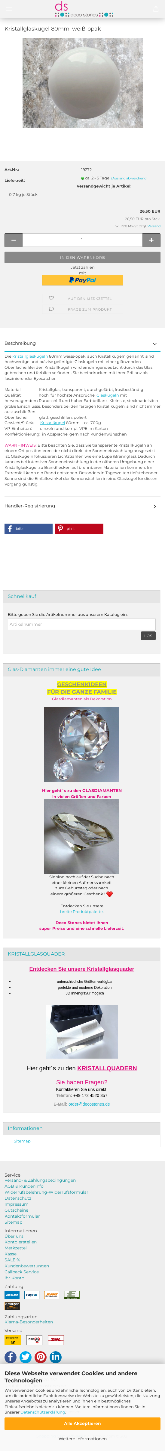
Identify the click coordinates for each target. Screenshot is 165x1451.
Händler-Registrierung (30, 506)
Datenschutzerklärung (42, 1412)
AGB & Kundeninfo (24, 1186)
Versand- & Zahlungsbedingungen (40, 1180)
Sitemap (22, 1141)
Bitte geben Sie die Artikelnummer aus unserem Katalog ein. (68, 614)
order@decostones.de (89, 1104)
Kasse (11, 1254)
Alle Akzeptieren (82, 1423)
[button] (29, 529)
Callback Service (22, 1272)
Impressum (17, 1204)
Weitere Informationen (83, 1438)
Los (148, 636)
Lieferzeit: (15, 180)
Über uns (14, 1236)
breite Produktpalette (81, 911)
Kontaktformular (22, 1216)
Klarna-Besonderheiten (29, 1322)
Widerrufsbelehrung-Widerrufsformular (46, 1192)
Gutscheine (16, 1210)
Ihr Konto (14, 1278)
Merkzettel (16, 1248)
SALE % (12, 1260)
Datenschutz (18, 1198)
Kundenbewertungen (27, 1266)
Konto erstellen (21, 1242)
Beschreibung (20, 343)
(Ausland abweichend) (129, 178)
